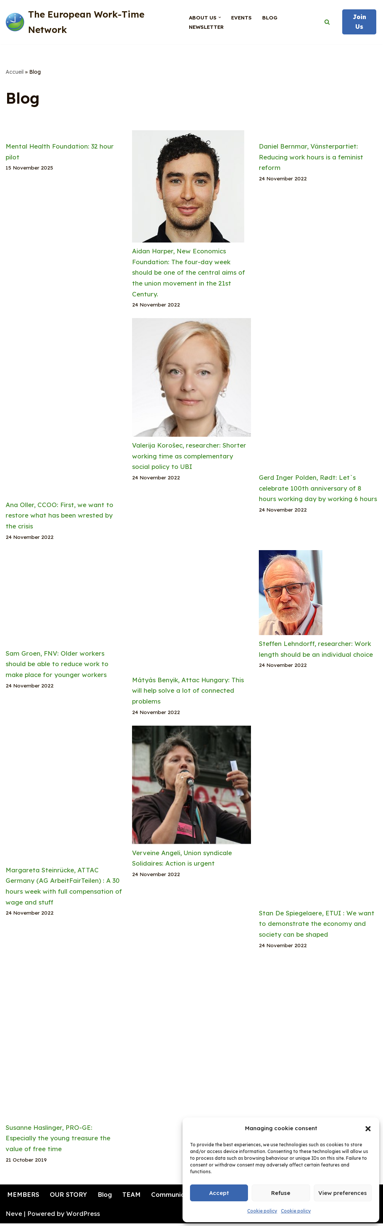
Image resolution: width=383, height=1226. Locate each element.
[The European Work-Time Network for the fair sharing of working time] (91, 22)
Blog (270, 17)
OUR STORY (69, 1197)
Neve (14, 1216)
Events (241, 17)
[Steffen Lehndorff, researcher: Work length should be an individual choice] (290, 595)
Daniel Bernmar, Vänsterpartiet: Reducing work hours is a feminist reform (311, 157)
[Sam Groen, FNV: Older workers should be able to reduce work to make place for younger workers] (65, 600)
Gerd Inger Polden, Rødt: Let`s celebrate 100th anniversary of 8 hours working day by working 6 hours (318, 489)
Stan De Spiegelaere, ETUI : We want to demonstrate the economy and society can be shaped (316, 925)
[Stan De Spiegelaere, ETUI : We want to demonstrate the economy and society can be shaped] (318, 818)
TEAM (132, 1197)
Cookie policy (262, 1211)
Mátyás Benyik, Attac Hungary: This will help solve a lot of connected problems (188, 692)
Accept (219, 1192)
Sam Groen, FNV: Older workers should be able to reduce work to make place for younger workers (57, 665)
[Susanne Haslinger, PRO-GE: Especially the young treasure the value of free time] (65, 1042)
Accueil (15, 71)
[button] (368, 1128)
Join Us (359, 21)
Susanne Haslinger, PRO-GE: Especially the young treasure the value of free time (58, 1140)
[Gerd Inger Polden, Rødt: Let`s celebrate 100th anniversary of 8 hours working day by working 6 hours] (318, 396)
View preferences (342, 1192)
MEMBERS (23, 1197)
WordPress (83, 1216)
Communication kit (182, 1197)
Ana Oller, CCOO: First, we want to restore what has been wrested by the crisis (59, 516)
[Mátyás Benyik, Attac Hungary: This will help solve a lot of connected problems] (191, 613)
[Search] (327, 22)
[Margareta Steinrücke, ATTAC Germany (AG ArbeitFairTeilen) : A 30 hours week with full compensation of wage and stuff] (65, 796)
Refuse (280, 1192)
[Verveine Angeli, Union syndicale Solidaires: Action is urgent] (191, 788)
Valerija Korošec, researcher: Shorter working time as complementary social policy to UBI (189, 457)
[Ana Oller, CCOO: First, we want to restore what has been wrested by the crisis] (65, 409)
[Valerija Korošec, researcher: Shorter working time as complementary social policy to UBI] (191, 380)
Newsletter (206, 27)
